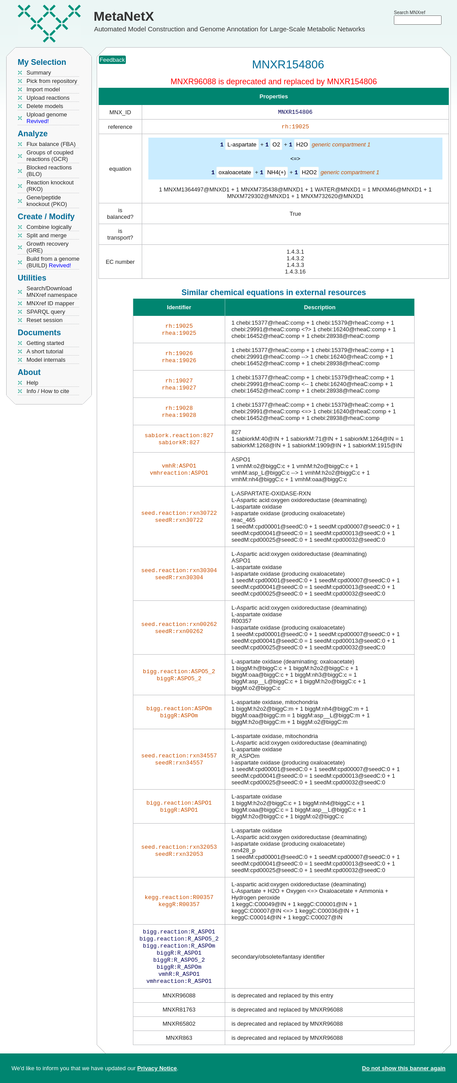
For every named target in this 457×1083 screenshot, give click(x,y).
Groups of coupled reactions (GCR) (49, 155)
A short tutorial (44, 351)
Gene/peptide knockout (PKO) (46, 200)
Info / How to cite (47, 391)
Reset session (44, 320)
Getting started (45, 343)
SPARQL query (45, 311)
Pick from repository (51, 81)
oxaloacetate (235, 173)
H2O (302, 146)
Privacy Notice (157, 1068)
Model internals (45, 359)
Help (32, 382)
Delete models (44, 106)
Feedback (112, 59)
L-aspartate (242, 146)
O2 (276, 146)
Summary (38, 72)
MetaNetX (124, 16)
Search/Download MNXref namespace (51, 291)
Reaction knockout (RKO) (50, 185)
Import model (43, 89)
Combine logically (49, 227)
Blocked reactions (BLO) (49, 170)
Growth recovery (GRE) (47, 247)
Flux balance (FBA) (51, 144)
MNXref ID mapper (50, 303)
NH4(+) (276, 173)
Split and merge (46, 235)
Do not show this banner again (404, 1068)
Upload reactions (48, 97)
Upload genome (46, 117)
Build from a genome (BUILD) (52, 262)
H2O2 (309, 173)
